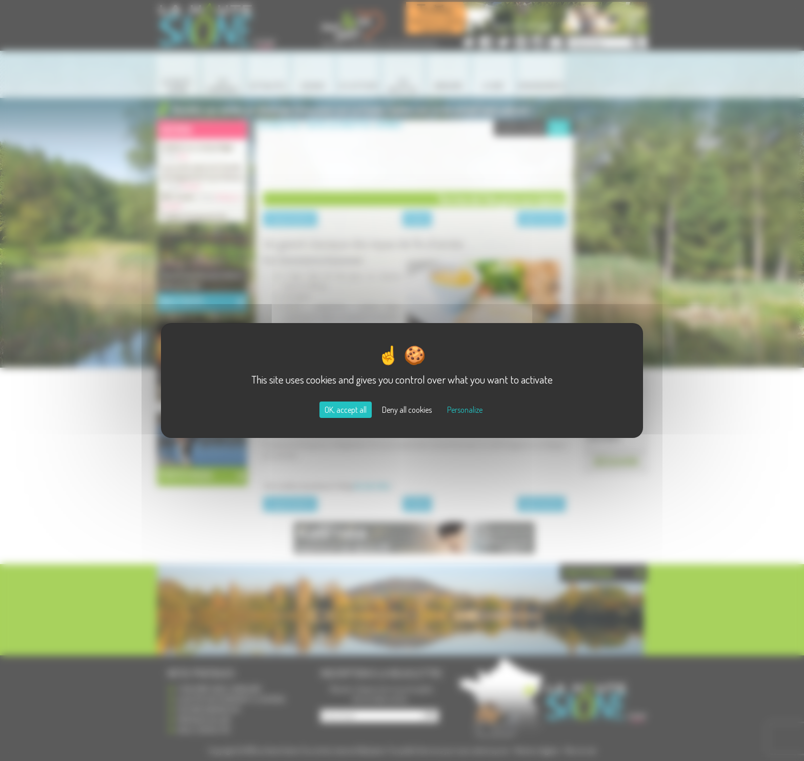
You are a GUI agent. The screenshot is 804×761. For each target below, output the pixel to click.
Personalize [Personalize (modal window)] (465, 410)
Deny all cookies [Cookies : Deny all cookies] (407, 410)
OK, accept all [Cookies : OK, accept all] (346, 410)
